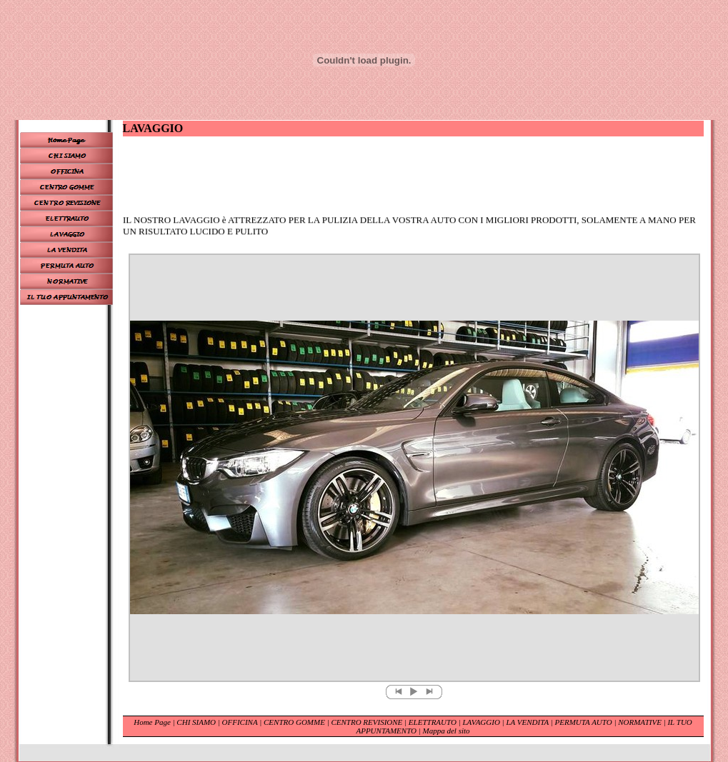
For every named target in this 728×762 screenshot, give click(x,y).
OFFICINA (241, 722)
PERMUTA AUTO (583, 722)
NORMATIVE (640, 722)
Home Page (152, 722)
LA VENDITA (528, 722)
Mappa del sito (446, 730)
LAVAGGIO (480, 722)
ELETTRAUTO (433, 722)
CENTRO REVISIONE (367, 722)
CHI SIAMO (196, 722)
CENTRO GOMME (294, 722)
